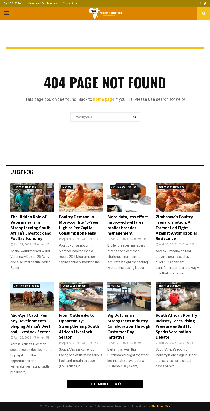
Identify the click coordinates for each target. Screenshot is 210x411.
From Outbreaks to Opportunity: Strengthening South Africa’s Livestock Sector (79, 326)
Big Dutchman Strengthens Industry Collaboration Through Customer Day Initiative (128, 326)
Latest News (21, 172)
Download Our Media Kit (43, 3)
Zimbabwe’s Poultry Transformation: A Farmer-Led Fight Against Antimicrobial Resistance (176, 228)
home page (103, 99)
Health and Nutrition (25, 187)
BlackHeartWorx (161, 406)
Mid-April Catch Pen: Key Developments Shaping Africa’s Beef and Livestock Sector (30, 323)
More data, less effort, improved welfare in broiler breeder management (128, 225)
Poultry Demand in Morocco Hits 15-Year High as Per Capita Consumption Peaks (79, 225)
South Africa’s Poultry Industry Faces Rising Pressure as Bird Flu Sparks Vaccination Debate (176, 326)
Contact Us (70, 3)
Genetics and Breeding (123, 187)
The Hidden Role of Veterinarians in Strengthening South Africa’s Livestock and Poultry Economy (31, 228)
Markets (66, 187)
